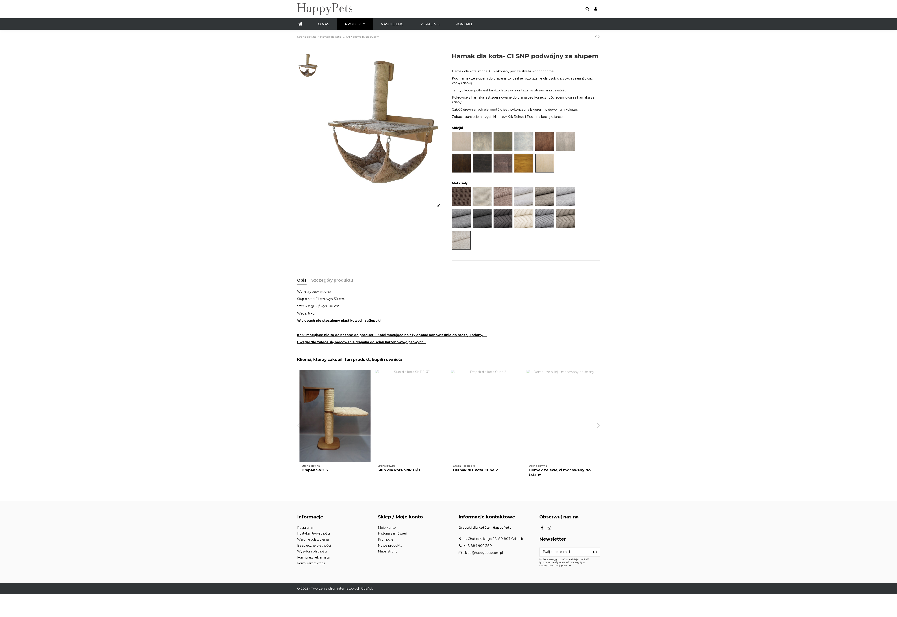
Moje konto (387, 528)
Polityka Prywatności (313, 533)
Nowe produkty (390, 546)
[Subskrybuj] (595, 552)
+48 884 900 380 (478, 546)
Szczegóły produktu (332, 280)
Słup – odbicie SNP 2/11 (323, 470)
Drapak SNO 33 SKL (471, 470)
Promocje (385, 539)
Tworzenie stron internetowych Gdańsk (342, 589)
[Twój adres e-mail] (565, 552)
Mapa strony (387, 551)
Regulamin (305, 528)
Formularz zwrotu (311, 563)
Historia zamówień (392, 533)
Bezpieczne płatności (314, 546)
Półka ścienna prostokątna (403, 470)
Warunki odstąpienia (313, 539)
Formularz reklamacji (313, 557)
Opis (302, 280)
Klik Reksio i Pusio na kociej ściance (535, 117)
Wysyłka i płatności (312, 551)
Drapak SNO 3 (542, 470)
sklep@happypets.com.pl (483, 553)
